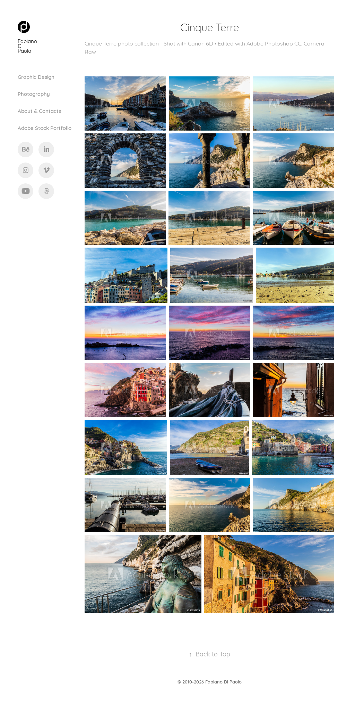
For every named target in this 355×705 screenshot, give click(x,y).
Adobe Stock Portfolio (44, 127)
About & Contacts (39, 110)
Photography (34, 93)
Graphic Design (36, 76)
